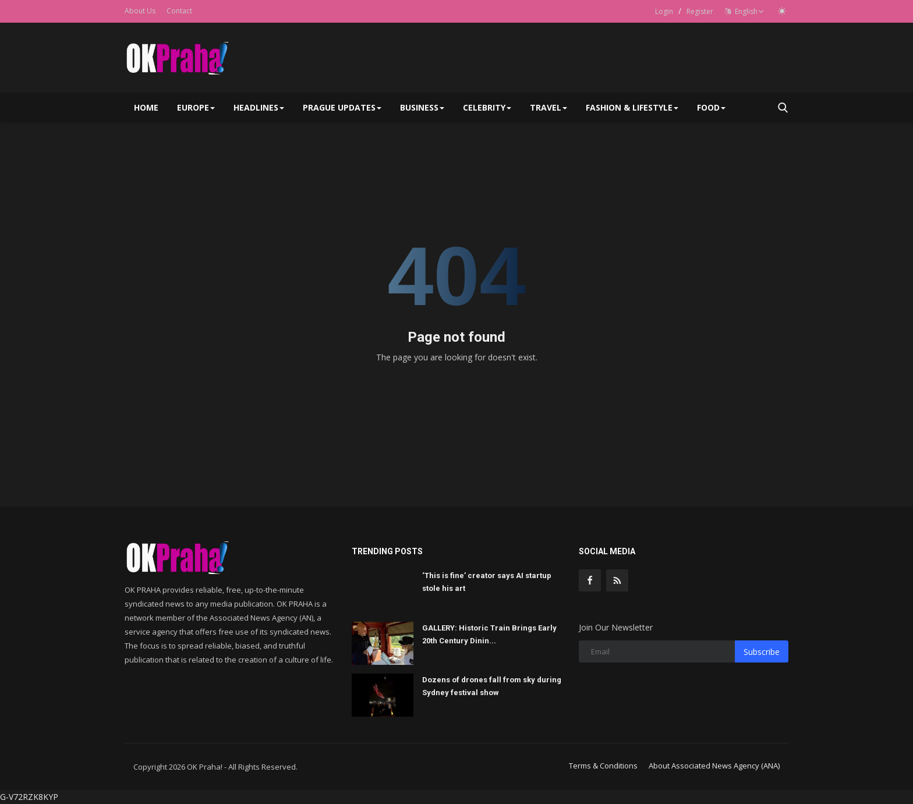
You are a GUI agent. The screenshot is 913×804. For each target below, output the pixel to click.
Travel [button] (548, 107)
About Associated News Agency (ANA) (714, 765)
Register (699, 11)
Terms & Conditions (603, 765)
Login (664, 11)
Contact (179, 11)
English (744, 11)
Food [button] (711, 107)
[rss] (617, 580)
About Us (140, 11)
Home (146, 107)
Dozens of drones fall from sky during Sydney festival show (491, 686)
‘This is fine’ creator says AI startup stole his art (486, 582)
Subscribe (762, 651)
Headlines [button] (258, 107)
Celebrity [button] (487, 107)
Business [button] (422, 107)
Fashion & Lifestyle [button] (632, 107)
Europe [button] (196, 107)
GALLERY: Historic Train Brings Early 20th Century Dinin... (489, 634)
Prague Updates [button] (342, 107)
